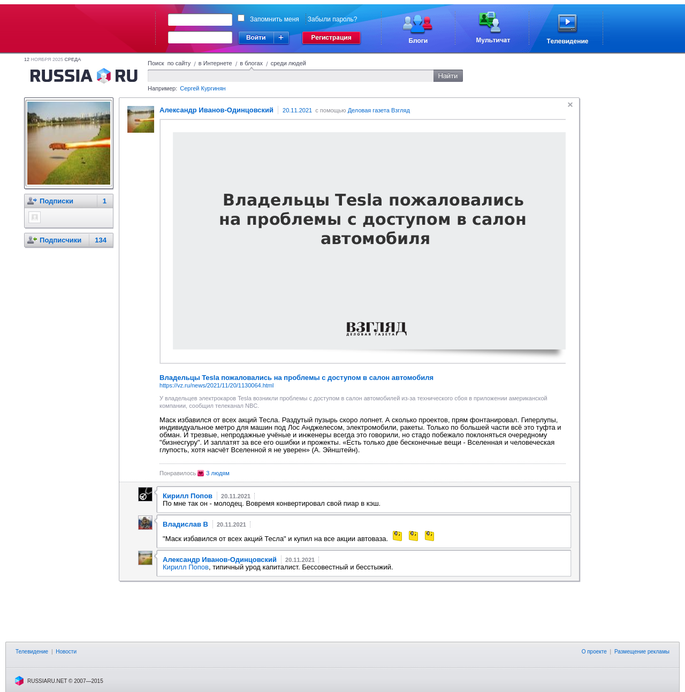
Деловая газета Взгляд (379, 110)
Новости (66, 652)
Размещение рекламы (641, 652)
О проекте (594, 652)
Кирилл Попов (186, 567)
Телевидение (32, 652)
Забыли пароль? (332, 19)
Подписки (56, 201)
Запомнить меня (274, 19)
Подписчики (60, 240)
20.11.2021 (297, 110)
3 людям (218, 473)
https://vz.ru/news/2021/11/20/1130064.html (216, 385)
